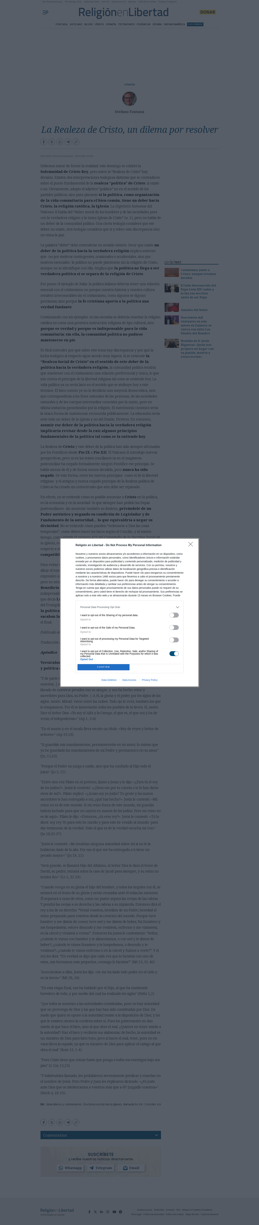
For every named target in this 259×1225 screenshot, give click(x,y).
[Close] (191, 545)
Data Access (129, 680)
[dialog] (129, 612)
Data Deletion (109, 680)
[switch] (174, 615)
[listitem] (129, 607)
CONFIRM (103, 667)
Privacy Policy (150, 680)
